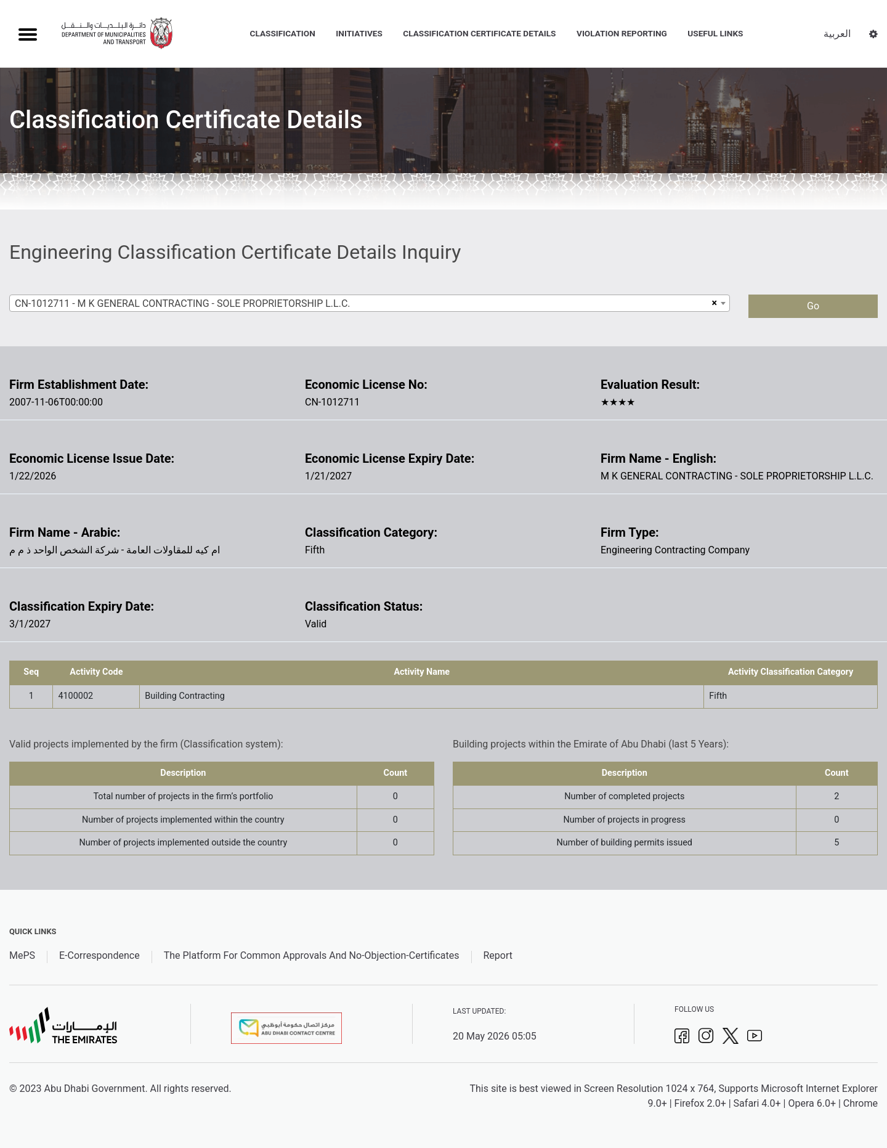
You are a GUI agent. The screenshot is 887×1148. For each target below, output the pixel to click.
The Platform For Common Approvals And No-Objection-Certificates (312, 955)
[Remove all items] (713, 303)
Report (497, 955)
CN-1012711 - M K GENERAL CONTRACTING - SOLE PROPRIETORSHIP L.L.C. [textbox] (182, 303)
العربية (837, 33)
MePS (22, 955)
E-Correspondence (99, 955)
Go (813, 306)
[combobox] (369, 303)
